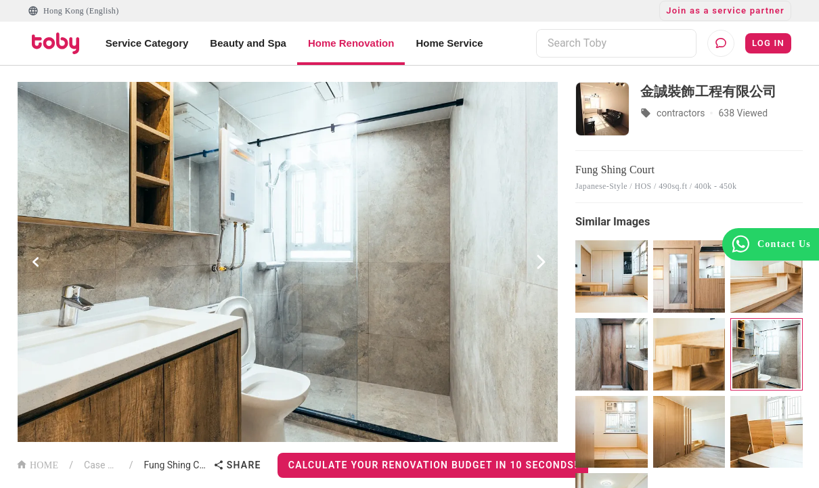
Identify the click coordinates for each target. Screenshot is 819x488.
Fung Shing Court (175, 465)
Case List (101, 465)
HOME (37, 464)
